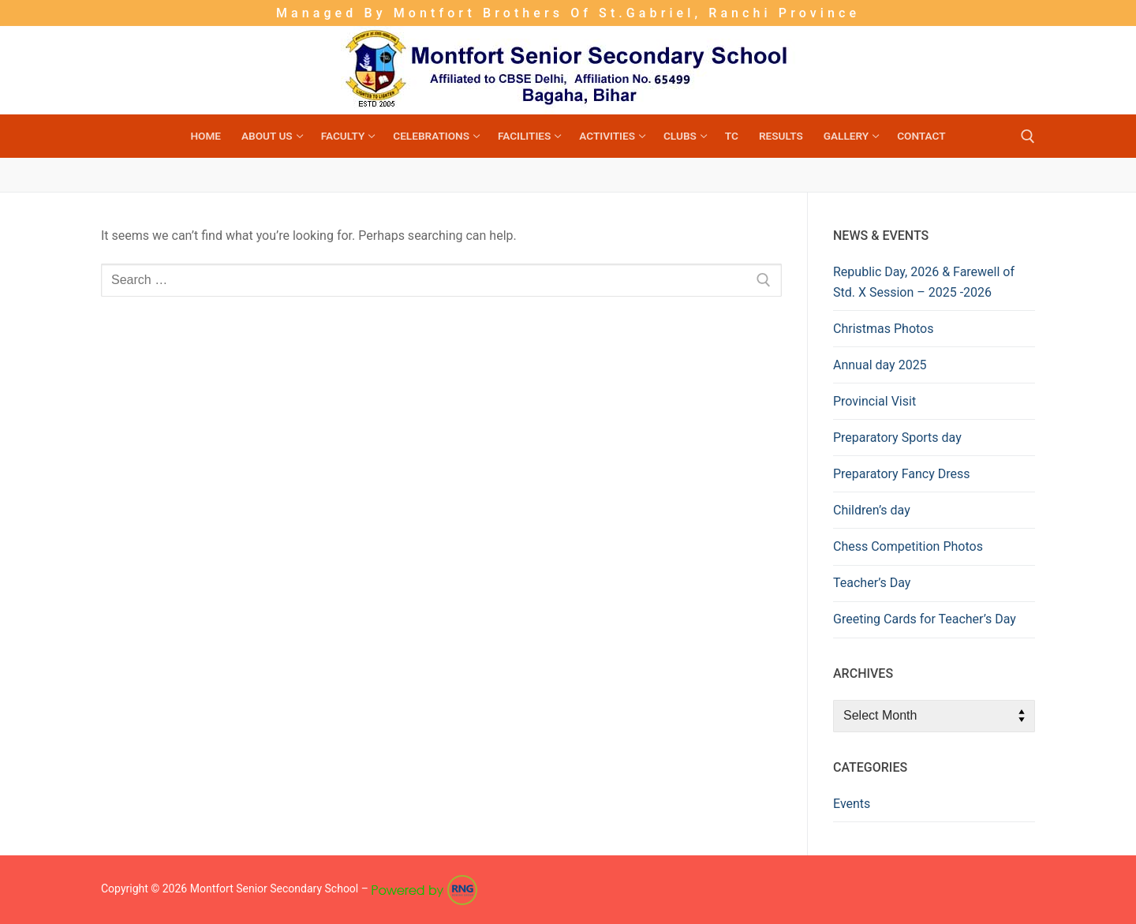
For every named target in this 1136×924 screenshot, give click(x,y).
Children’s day (871, 510)
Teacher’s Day (871, 582)
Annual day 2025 (880, 364)
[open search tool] (1028, 136)
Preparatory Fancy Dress (901, 473)
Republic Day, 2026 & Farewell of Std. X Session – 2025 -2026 (924, 282)
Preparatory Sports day (897, 437)
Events (851, 803)
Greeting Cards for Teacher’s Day (924, 619)
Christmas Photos (883, 328)
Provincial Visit (874, 401)
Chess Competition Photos (908, 546)
